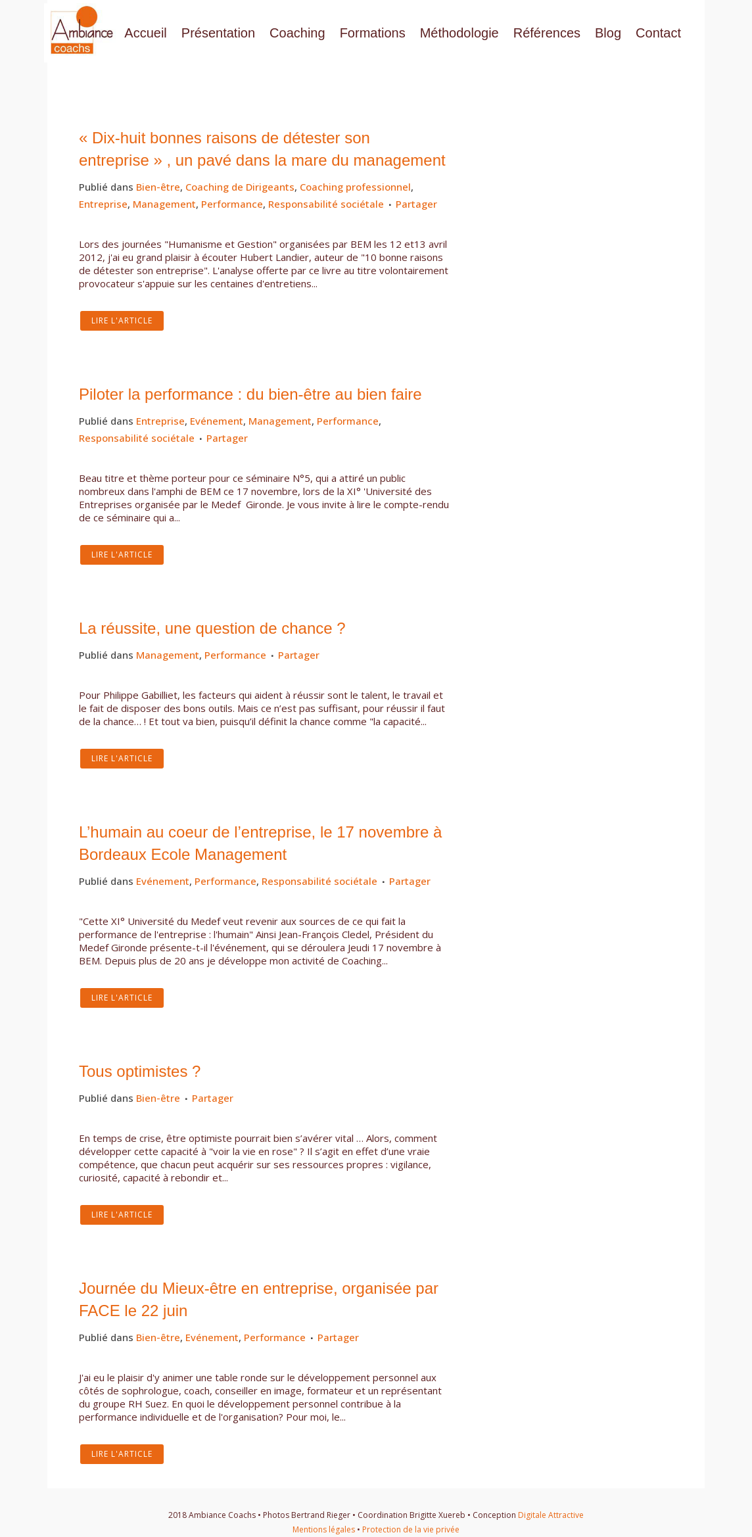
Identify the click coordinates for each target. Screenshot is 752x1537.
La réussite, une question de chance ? (212, 628)
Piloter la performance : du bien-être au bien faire (250, 394)
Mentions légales (324, 1529)
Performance (232, 203)
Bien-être (158, 186)
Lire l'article (122, 320)
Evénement (216, 420)
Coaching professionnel (355, 186)
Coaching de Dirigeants (239, 186)
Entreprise (103, 203)
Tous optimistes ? (139, 1071)
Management (164, 203)
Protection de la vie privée (410, 1529)
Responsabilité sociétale (326, 203)
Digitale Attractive (551, 1515)
